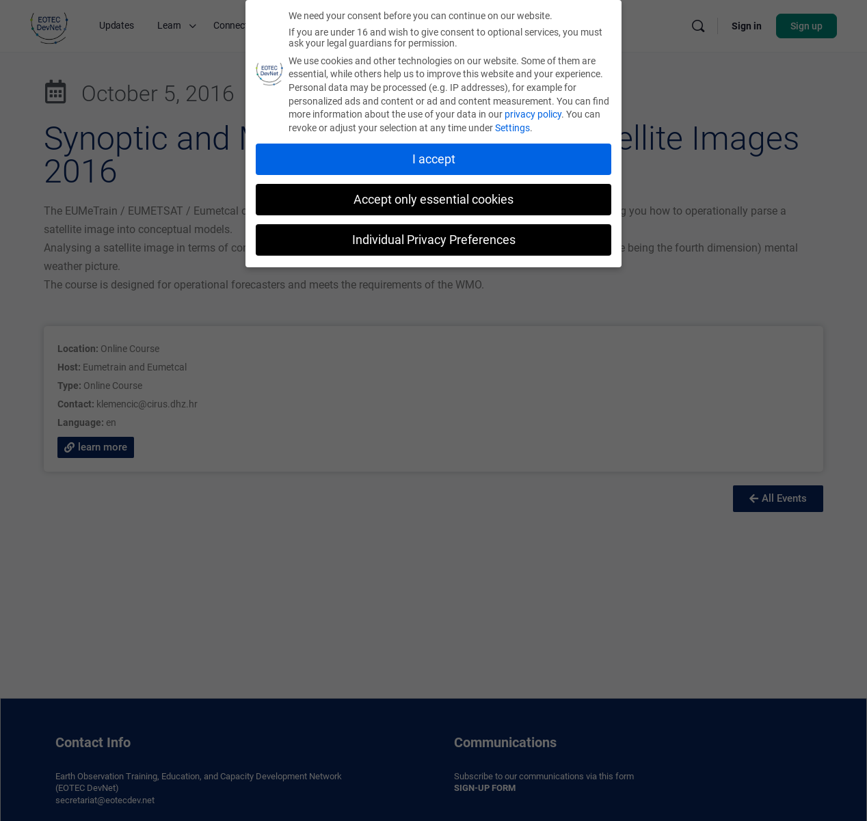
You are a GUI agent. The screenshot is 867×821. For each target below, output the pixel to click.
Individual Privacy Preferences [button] (434, 236)
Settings (512, 125)
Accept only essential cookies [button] (433, 197)
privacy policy (533, 111)
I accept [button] (433, 156)
